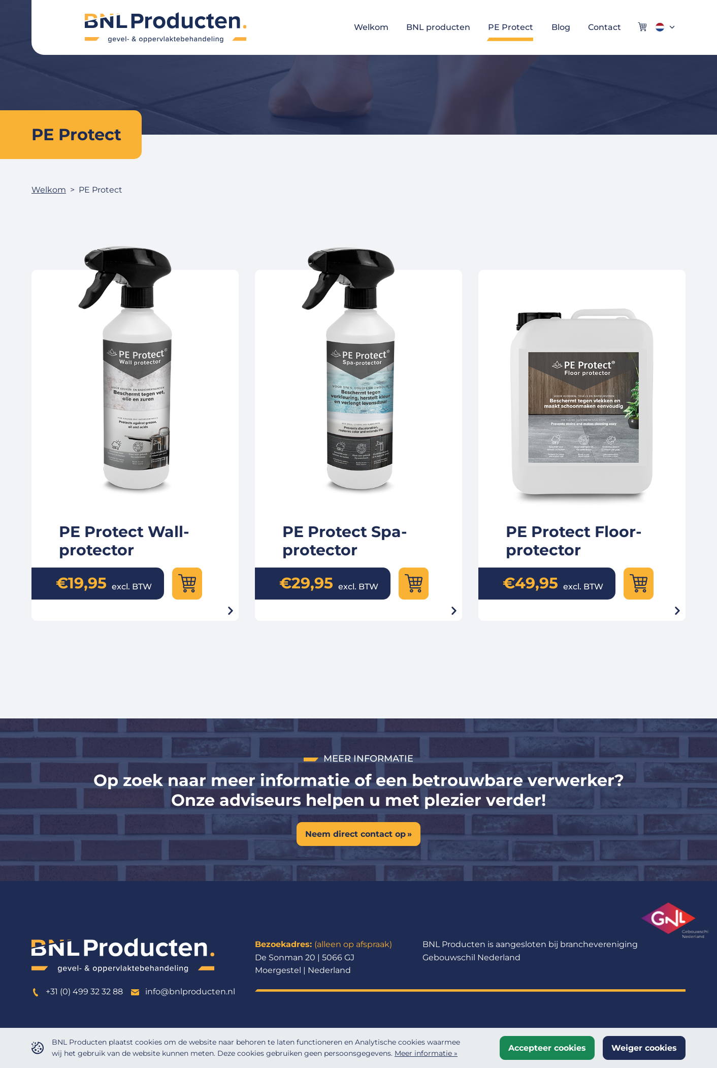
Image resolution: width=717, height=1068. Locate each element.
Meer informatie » (426, 1053)
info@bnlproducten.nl (183, 991)
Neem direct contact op (355, 834)
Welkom (48, 190)
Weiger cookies (644, 1048)
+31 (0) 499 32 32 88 (77, 991)
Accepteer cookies (547, 1048)
